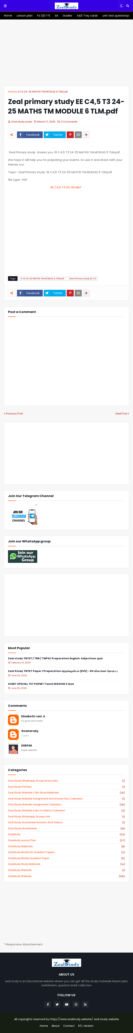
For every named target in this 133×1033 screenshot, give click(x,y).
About (55, 1026)
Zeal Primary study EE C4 (82, 278)
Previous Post (14, 413)
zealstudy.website (66, 876)
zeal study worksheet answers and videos (66, 822)
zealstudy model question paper (66, 858)
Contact (69, 1026)
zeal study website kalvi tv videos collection (66, 811)
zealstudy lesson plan (66, 840)
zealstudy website (66, 870)
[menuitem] (8, 15)
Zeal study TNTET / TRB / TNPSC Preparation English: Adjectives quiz (55, 658)
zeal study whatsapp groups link (66, 817)
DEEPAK (26, 745)
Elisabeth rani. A (33, 716)
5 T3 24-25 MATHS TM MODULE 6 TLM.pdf (43, 91)
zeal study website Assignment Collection (66, 804)
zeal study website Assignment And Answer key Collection (66, 799)
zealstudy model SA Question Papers (66, 852)
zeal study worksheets (66, 828)
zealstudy (66, 834)
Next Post (121, 413)
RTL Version (85, 1026)
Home (12, 91)
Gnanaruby (29, 731)
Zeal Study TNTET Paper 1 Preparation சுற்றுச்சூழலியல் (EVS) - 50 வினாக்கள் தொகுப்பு (63, 671)
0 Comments (69, 121)
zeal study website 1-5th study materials (66, 793)
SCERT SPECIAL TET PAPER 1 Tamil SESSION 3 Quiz (41, 684)
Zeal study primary (66, 787)
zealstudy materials (66, 846)
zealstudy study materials (66, 864)
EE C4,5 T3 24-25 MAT (66, 187)
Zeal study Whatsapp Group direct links (66, 781)
